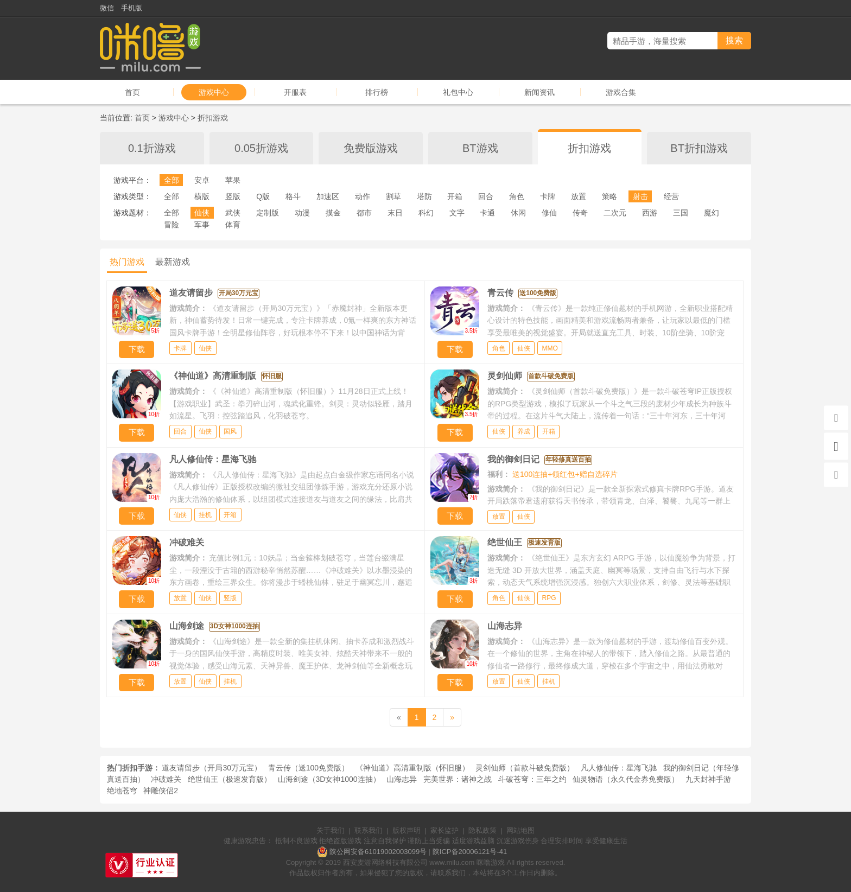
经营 (671, 196)
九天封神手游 (708, 779)
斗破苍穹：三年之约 (532, 779)
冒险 (171, 224)
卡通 (487, 212)
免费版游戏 (371, 148)
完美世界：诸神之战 (457, 779)
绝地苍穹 (122, 790)
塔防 (424, 196)
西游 (649, 212)
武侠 (232, 212)
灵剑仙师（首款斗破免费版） (524, 767)
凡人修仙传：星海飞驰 (619, 767)
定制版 (267, 212)
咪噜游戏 (491, 862)
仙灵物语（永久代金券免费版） (626, 779)
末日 (395, 212)
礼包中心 (458, 92)
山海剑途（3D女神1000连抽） (329, 779)
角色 (516, 196)
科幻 (426, 212)
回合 (485, 196)
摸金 (333, 212)
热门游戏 (127, 261)
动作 (362, 196)
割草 (393, 196)
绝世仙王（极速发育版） (229, 779)
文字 (457, 212)
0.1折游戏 (152, 148)
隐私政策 (482, 830)
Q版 (263, 196)
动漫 (302, 212)
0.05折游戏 (261, 148)
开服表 (295, 92)
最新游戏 (172, 261)
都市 (364, 212)
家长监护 (444, 830)
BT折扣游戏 (699, 148)
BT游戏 (480, 148)
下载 (137, 349)
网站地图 (520, 830)
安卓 (201, 180)
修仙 (549, 212)
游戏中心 (214, 92)
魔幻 (711, 212)
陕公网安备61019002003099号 (378, 852)
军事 (201, 224)
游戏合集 (621, 92)
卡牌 (547, 196)
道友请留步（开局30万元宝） (212, 767)
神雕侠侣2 (160, 790)
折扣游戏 (213, 117)
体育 (232, 224)
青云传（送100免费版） (308, 767)
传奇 (580, 212)
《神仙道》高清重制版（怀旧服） (412, 767)
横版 (201, 196)
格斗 (293, 196)
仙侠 (201, 212)
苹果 (232, 180)
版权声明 (406, 830)
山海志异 (401, 779)
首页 (132, 92)
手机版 (131, 8)
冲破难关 (166, 779)
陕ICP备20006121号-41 (470, 852)
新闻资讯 (539, 92)
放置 (578, 196)
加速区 (327, 196)
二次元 (615, 212)
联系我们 (368, 830)
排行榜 (376, 92)
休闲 (518, 212)
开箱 (454, 196)
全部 (171, 180)
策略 (609, 196)
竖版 (232, 196)
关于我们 (330, 830)
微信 (107, 8)
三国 (680, 212)
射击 (640, 196)
